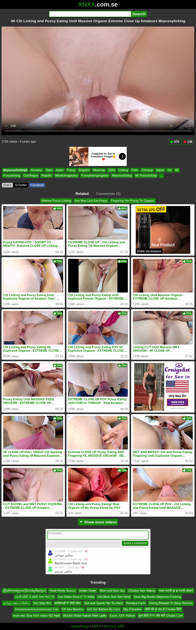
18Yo (111, 170)
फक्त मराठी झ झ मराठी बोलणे (176, 590)
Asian (60, 170)
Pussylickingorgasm (94, 175)
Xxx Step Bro (42, 603)
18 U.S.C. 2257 (114, 626)
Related (82, 194)
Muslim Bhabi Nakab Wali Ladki (84, 615)
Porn (134, 170)
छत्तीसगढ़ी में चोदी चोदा (68, 603)
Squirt (160, 170)
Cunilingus (31, 175)
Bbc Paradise (132, 609)
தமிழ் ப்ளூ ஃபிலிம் (16, 603)
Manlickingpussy (66, 175)
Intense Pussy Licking (56, 200)
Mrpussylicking (122, 175)
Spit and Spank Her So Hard (103, 603)
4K (177, 170)
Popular (46, 175)
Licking (123, 170)
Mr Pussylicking (146, 175)
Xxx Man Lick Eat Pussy (91, 200)
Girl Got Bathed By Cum (103, 609)
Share (7, 185)
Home (75, 626)
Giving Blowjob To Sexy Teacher (171, 603)
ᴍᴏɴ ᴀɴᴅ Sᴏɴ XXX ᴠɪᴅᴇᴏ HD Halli (36, 615)
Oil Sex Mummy (73, 609)
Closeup (147, 170)
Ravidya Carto (135, 603)
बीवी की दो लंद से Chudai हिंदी (163, 609)
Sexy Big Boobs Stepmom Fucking (157, 597)
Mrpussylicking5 (15, 170)
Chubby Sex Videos (141, 590)
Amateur (36, 170)
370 (174, 141)
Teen (49, 170)
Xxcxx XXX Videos (122, 615)
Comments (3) (108, 194)
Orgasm (84, 170)
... (161, 175)
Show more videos (98, 522)
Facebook (37, 185)
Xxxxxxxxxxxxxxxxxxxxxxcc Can (36, 609)
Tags (85, 626)
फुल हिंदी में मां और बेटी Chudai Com (160, 615)
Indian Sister (87, 590)
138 (187, 141)
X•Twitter (21, 185)
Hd (169, 170)
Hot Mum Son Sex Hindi (114, 597)
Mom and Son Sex (112, 590)
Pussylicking (11, 175)
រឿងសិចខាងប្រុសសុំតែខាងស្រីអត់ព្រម (24, 590)
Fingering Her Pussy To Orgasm (132, 200)
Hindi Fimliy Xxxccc (62, 590)
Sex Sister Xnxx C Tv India (76, 597)
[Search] (90, 14)
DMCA (96, 626)
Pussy (71, 170)
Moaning (99, 170)
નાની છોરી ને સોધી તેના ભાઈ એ (35, 597)
